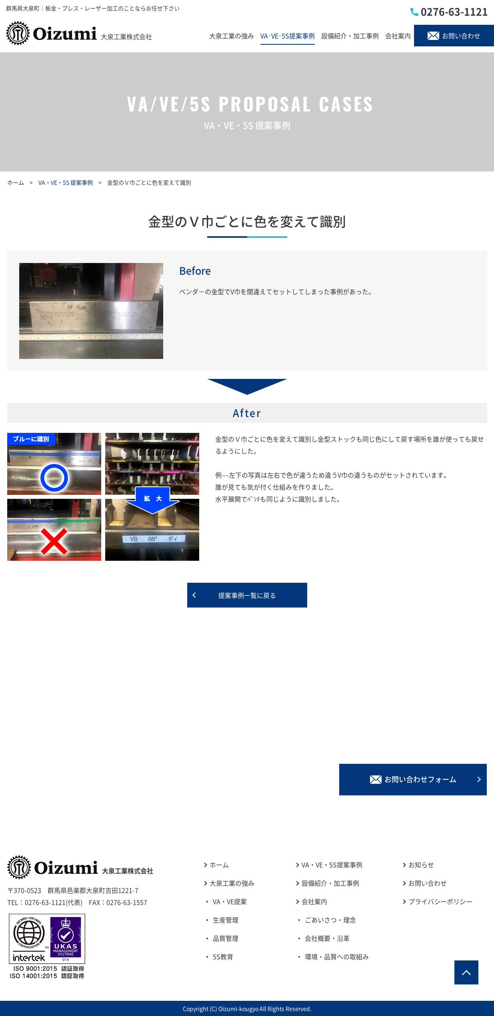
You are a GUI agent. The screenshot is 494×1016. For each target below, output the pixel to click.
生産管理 (225, 919)
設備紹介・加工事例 (350, 35)
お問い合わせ (454, 35)
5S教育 (223, 956)
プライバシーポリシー (440, 901)
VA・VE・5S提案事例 (332, 864)
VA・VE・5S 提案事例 (65, 182)
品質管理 (225, 938)
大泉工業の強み (231, 35)
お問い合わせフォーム (413, 779)
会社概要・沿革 (327, 938)
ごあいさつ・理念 (330, 919)
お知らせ (421, 864)
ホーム (15, 182)
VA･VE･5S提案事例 (287, 35)
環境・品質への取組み (337, 956)
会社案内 (398, 35)
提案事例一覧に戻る (247, 595)
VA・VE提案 (230, 901)
